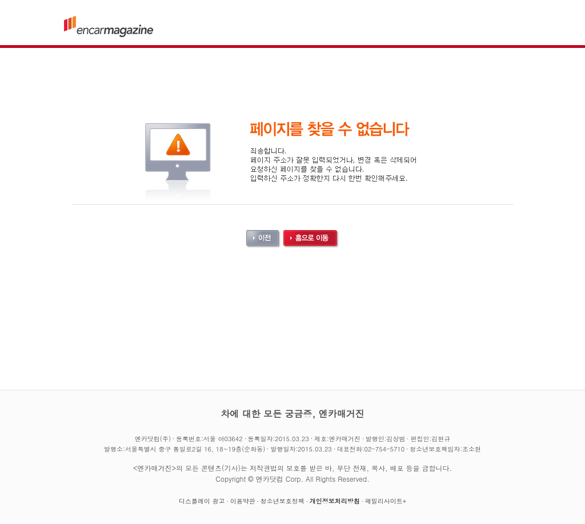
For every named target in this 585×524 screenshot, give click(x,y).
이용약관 (242, 501)
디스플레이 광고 (202, 501)
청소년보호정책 (282, 501)
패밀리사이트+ (385, 501)
